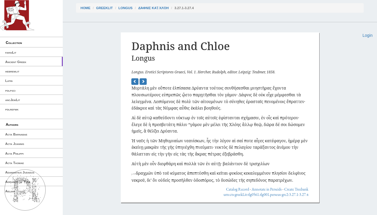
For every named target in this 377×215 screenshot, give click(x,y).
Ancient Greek (16, 62)
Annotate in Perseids (267, 189)
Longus (125, 8)
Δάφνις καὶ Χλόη (153, 8)
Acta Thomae (14, 163)
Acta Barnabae (16, 134)
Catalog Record (237, 189)
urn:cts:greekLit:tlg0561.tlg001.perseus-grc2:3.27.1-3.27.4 (266, 194)
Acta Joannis (14, 143)
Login (368, 35)
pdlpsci (10, 90)
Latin (9, 80)
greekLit (104, 8)
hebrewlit (12, 71)
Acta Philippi (14, 153)
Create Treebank (296, 189)
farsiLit (10, 52)
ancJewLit (12, 100)
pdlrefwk (12, 109)
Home (85, 8)
